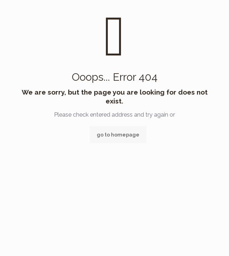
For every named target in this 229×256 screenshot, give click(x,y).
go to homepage (118, 135)
